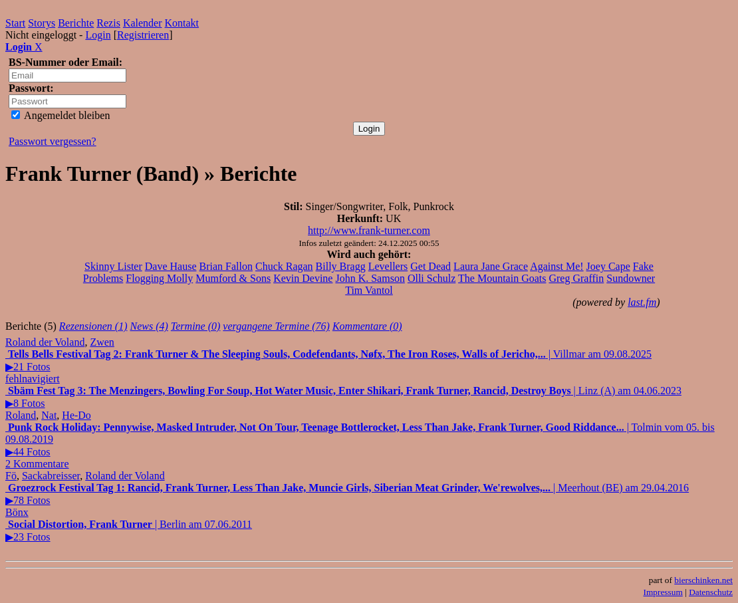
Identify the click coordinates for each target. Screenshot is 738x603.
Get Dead (430, 266)
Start (15, 23)
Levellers (388, 266)
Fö (11, 475)
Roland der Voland (44, 342)
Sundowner (630, 278)
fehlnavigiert (32, 378)
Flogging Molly (159, 278)
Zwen (102, 342)
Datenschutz (711, 592)
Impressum (663, 592)
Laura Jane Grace (490, 266)
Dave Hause (171, 266)
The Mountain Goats (502, 278)
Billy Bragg (341, 266)
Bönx (17, 512)
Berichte (76, 23)
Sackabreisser (51, 475)
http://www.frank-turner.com (369, 230)
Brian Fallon (226, 266)
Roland (20, 415)
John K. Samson (369, 278)
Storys (41, 23)
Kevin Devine (302, 278)
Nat (49, 415)
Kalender (142, 23)
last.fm (642, 302)
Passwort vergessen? (52, 141)
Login (97, 35)
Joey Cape (608, 266)
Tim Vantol (369, 290)
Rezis (108, 23)
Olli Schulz (431, 278)
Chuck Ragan (284, 266)
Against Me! (556, 266)
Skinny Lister (113, 266)
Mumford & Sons (233, 278)
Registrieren (143, 35)
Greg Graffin (576, 278)
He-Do (76, 415)
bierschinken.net (703, 580)
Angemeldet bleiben (60, 115)
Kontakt (182, 23)
